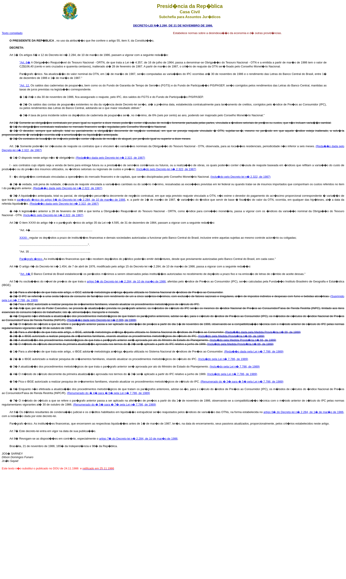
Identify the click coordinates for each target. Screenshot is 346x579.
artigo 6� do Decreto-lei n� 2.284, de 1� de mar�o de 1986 (303, 412)
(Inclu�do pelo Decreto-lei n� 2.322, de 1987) (166, 169)
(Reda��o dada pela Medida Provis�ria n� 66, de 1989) (263, 332)
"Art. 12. (24, 85)
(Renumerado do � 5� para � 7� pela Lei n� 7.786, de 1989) (114, 404)
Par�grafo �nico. (31, 259)
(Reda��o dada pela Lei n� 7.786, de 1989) (254, 351)
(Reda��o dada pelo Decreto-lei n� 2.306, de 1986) (101, 320)
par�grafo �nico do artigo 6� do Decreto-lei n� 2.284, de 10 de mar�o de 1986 (71, 199)
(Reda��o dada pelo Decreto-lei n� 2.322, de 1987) (110, 157)
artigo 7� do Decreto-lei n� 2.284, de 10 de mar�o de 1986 (138, 438)
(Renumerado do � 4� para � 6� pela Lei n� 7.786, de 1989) (108, 393)
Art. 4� (26, 274)
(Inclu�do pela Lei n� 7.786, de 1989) (223, 359)
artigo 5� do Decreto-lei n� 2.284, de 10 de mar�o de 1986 (126, 281)
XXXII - (24, 237)
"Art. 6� (24, 62)
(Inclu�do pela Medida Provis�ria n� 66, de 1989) (231, 336)
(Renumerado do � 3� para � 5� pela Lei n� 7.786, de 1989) (242, 381)
